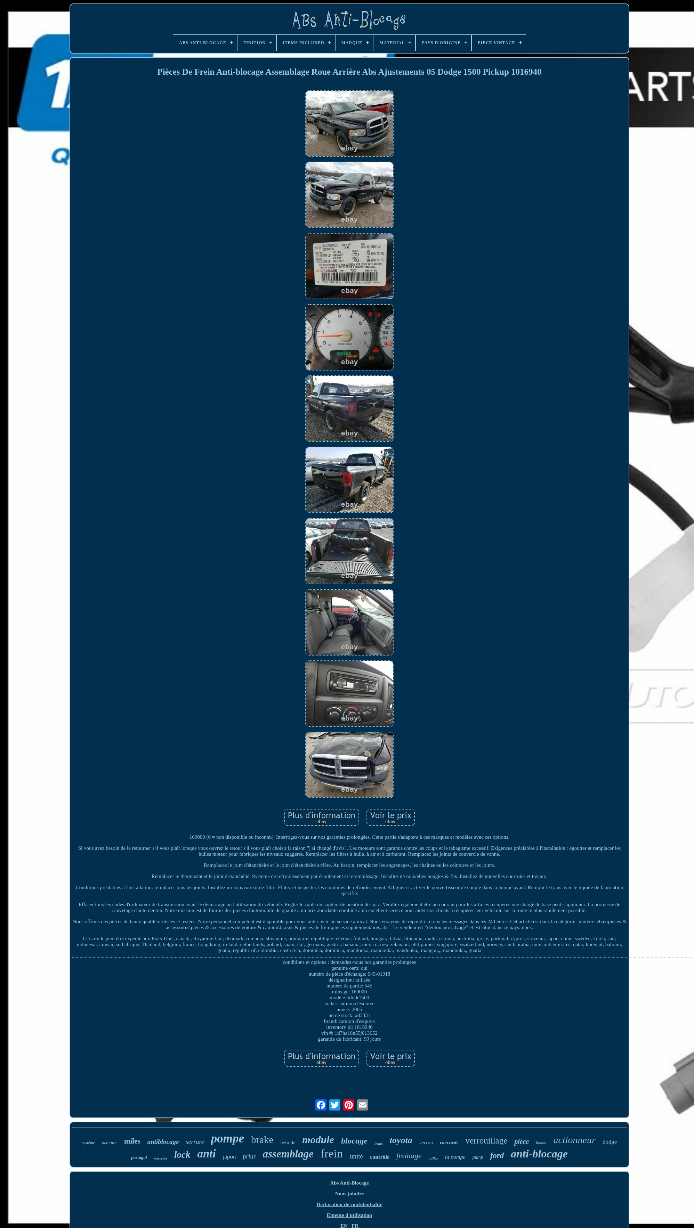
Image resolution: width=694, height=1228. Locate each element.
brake (262, 1139)
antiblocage (163, 1141)
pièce (521, 1141)
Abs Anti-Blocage (349, 1183)
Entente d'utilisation (349, 1215)
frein (332, 1153)
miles (132, 1141)
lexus (378, 1143)
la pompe (455, 1157)
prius (249, 1156)
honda (541, 1142)
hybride (287, 1142)
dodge (610, 1142)
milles (433, 1158)
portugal (139, 1157)
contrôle (379, 1157)
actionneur (574, 1140)
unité (356, 1156)
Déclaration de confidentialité (349, 1204)
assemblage (288, 1154)
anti (206, 1153)
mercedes (160, 1158)
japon (229, 1156)
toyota (401, 1140)
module (318, 1139)
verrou (426, 1142)
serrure (195, 1141)
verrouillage (487, 1140)
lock (182, 1154)
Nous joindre (349, 1193)
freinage (409, 1155)
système (88, 1142)
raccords (449, 1142)
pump (478, 1157)
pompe (227, 1138)
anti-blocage (539, 1153)
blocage (354, 1140)
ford (497, 1155)
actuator (109, 1142)
